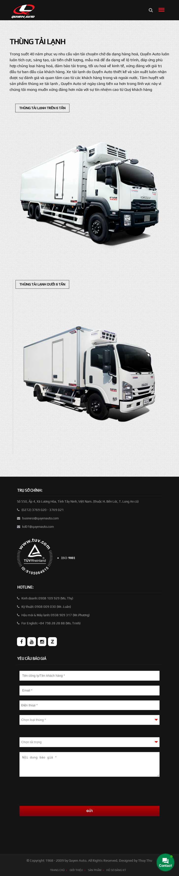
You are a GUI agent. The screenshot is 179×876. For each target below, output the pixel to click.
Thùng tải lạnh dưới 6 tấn (42, 284)
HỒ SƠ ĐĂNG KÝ (116, 870)
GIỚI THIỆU (76, 870)
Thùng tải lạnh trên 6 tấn (42, 108)
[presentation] (56, 791)
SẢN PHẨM (94, 870)
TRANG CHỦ (57, 870)
